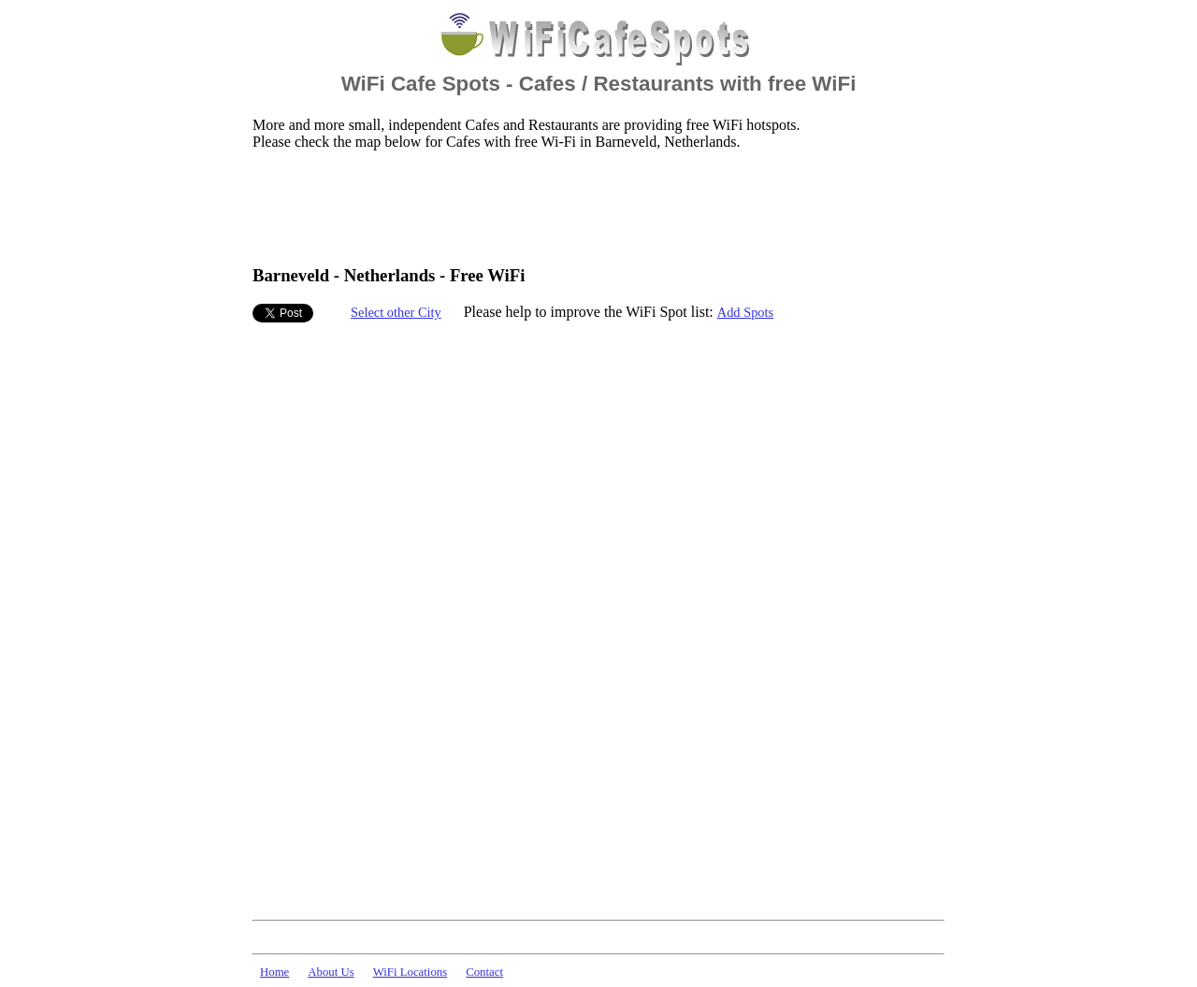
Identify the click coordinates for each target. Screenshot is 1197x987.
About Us (330, 972)
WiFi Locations (410, 972)
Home (274, 972)
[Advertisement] (592, 206)
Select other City (396, 312)
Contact (484, 972)
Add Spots (745, 312)
